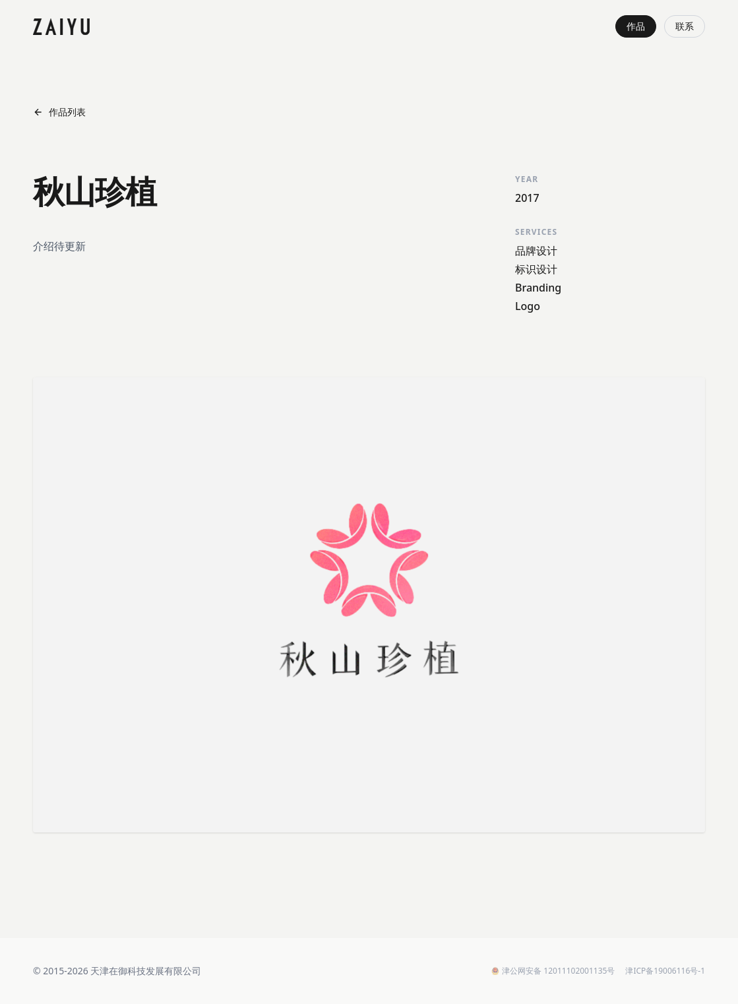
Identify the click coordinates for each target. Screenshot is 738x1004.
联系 (684, 26)
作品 (636, 26)
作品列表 (59, 112)
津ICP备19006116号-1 (665, 971)
